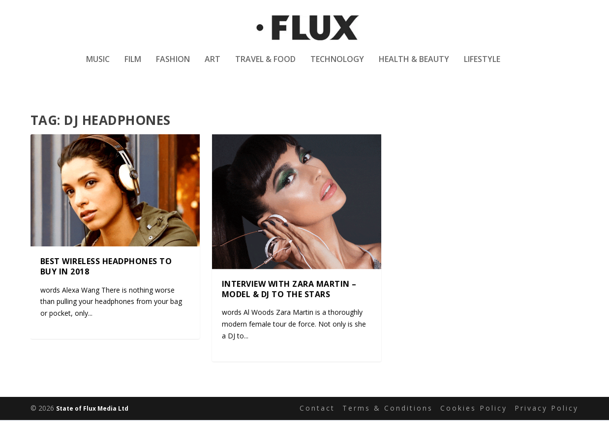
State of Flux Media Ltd (92, 409)
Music (98, 65)
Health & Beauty (414, 65)
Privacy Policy (547, 409)
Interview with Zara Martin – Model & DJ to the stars (289, 289)
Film (132, 65)
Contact (317, 409)
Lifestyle (482, 65)
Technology (337, 65)
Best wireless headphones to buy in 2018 (106, 266)
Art (212, 65)
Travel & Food (265, 65)
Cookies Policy (473, 409)
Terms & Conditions (387, 409)
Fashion (173, 65)
